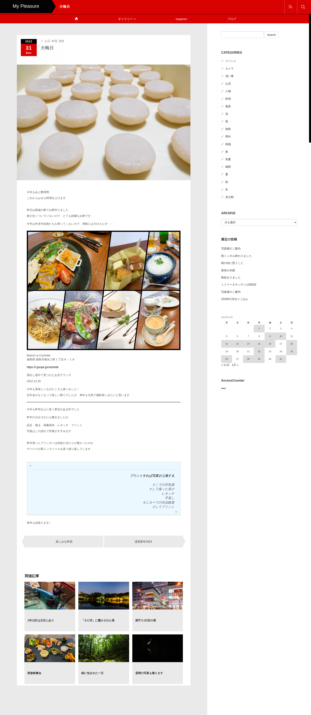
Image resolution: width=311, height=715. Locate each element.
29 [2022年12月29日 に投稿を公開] (259, 359)
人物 (228, 91)
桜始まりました (231, 277)
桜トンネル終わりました (236, 255)
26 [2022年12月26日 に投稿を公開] (227, 359)
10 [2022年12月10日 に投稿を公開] (281, 336)
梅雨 (228, 166)
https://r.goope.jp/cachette (43, 367)
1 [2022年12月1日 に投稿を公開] (259, 328)
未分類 (229, 197)
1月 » (235, 365)
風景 (228, 106)
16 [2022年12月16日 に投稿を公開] (270, 344)
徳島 (61, 40)
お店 (47, 40)
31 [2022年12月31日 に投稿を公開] (281, 359)
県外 (228, 136)
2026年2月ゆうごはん (234, 299)
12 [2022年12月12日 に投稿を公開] (227, 344)
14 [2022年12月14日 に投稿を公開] (248, 344)
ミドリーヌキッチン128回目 (238, 284)
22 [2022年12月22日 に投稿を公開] (259, 351)
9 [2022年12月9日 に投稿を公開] (270, 336)
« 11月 (225, 365)
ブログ (231, 19)
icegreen (181, 19)
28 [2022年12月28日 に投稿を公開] (248, 359)
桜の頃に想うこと (232, 263)
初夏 (228, 159)
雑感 (228, 144)
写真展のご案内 (231, 248)
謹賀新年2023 (143, 541)
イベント (230, 61)
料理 (54, 40)
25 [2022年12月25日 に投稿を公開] (292, 351)
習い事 (229, 76)
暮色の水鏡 (228, 270)
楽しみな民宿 (64, 541)
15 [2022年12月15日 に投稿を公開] (259, 344)
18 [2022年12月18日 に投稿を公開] (292, 344)
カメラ (229, 68)
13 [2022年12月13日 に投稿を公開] (237, 344)
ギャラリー (127, 19)
